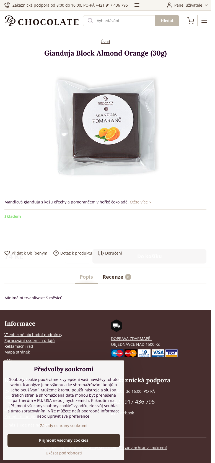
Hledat (167, 20)
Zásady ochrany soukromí (143, 447)
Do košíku (149, 234)
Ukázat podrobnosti (64, 453)
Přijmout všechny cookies (63, 440)
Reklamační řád (18, 346)
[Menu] (204, 20)
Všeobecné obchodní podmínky (33, 334)
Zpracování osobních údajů (29, 340)
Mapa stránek (17, 352)
